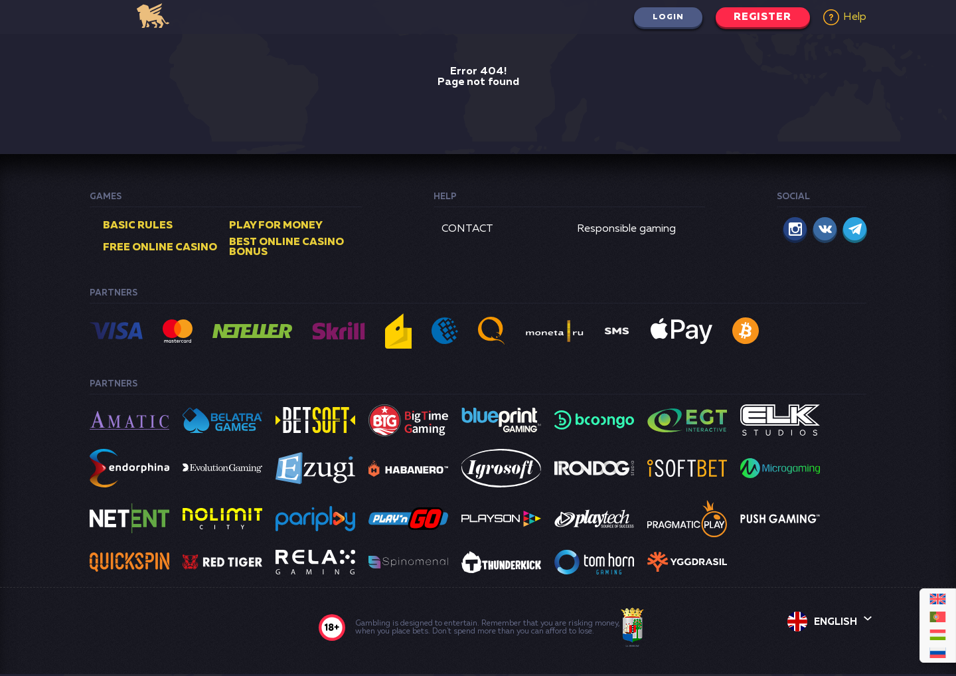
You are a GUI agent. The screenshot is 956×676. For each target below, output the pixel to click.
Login (663, 17)
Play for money (276, 225)
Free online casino (160, 248)
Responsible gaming (626, 229)
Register (761, 17)
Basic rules (138, 225)
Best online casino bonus (286, 248)
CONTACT (467, 229)
